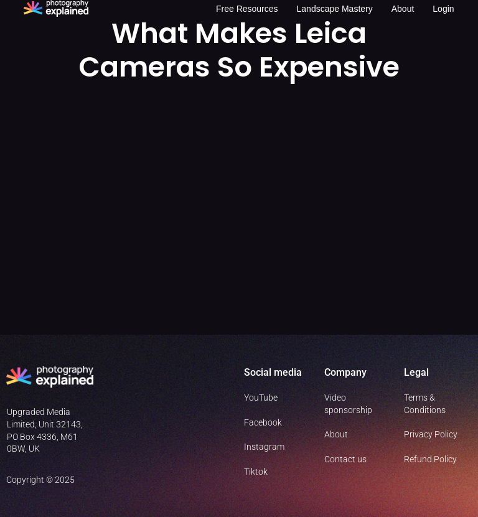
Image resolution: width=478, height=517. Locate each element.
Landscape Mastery (335, 9)
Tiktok (256, 472)
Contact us (345, 459)
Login (443, 9)
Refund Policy (430, 459)
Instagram (264, 447)
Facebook (263, 422)
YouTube (261, 398)
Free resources (247, 9)
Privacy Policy (430, 434)
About (403, 9)
